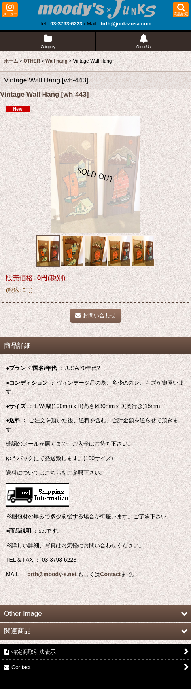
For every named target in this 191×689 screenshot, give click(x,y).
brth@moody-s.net (51, 574)
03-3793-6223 (66, 24)
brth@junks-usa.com (125, 24)
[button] (10, 9)
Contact (110, 574)
